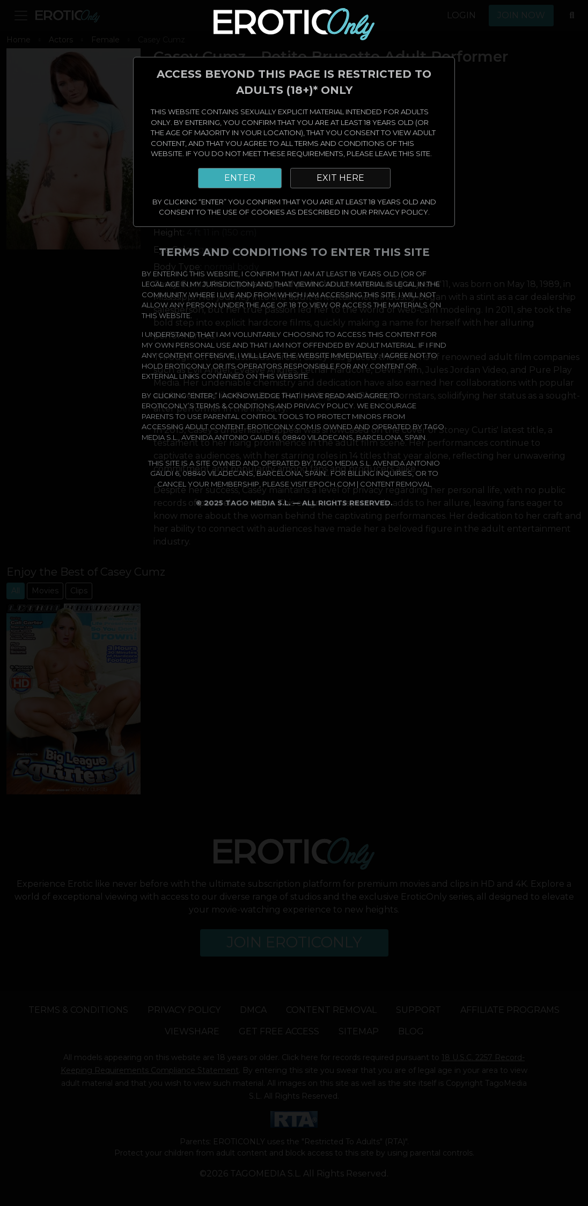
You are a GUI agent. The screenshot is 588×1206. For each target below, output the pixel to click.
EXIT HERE (340, 178)
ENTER (239, 178)
